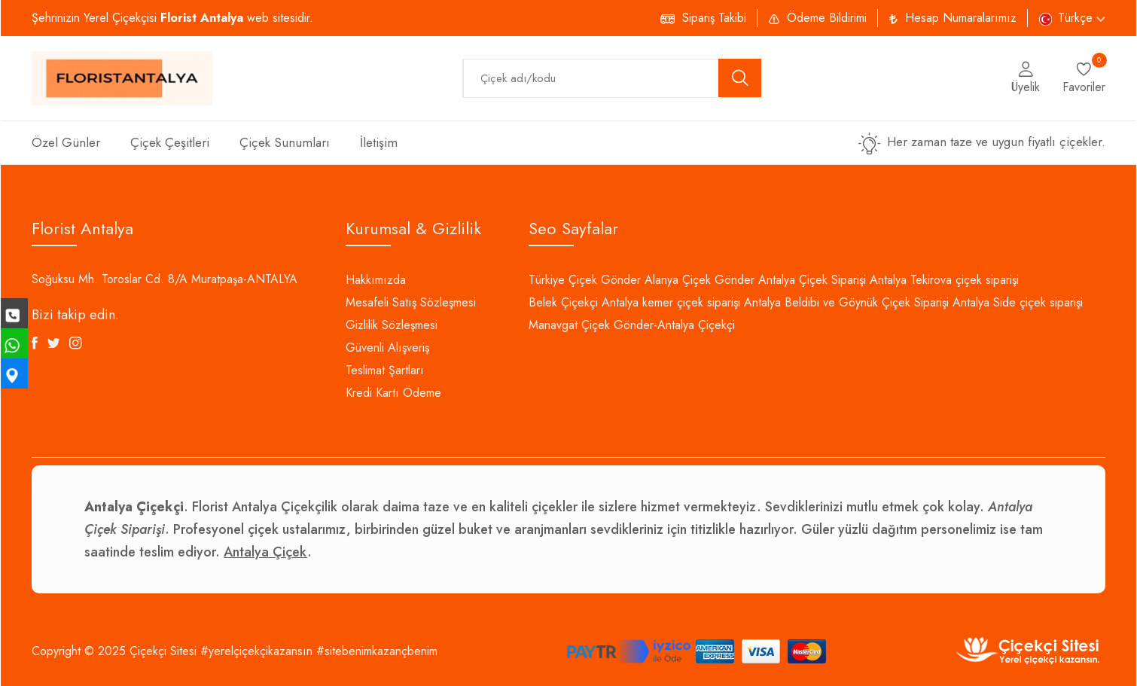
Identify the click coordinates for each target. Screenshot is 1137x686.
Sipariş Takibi (714, 17)
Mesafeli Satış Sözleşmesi (411, 302)
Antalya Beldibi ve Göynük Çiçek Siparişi (846, 302)
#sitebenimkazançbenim (376, 651)
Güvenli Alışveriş (387, 347)
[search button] (740, 78)
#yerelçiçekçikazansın (256, 651)
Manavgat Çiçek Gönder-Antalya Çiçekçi (632, 325)
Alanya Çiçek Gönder (699, 279)
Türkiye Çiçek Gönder (585, 279)
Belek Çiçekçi (563, 302)
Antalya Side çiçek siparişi (1018, 302)
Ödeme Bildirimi (827, 17)
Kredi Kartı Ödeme (393, 392)
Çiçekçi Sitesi (163, 651)
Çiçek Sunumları (284, 142)
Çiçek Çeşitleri (169, 142)
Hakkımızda (376, 279)
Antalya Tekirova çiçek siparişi (944, 279)
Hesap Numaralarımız (961, 17)
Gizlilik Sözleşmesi (391, 325)
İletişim (379, 142)
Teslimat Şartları (385, 370)
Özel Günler (66, 142)
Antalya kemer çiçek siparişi (671, 302)
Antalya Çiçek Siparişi (812, 279)
